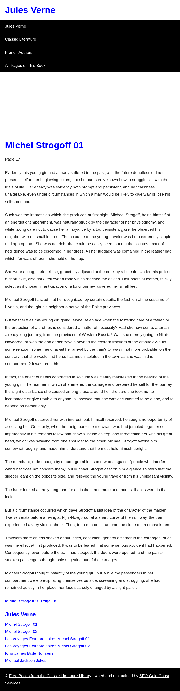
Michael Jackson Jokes (25, 660)
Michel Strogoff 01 (44, 145)
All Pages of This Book (25, 65)
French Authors (18, 52)
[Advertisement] (90, 103)
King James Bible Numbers (29, 653)
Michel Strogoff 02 (21, 631)
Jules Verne (30, 10)
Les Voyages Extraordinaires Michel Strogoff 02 (47, 646)
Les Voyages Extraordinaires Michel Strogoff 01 (47, 639)
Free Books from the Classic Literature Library (50, 676)
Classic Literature (20, 39)
